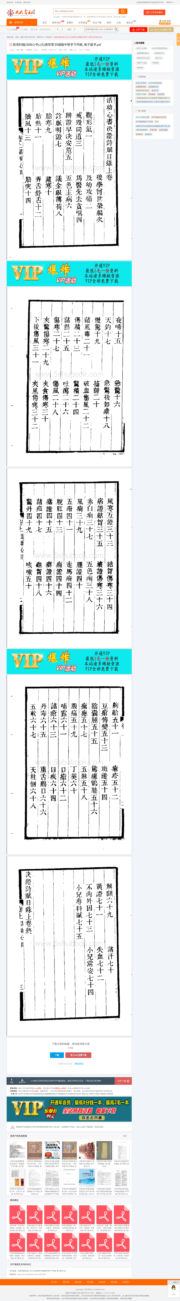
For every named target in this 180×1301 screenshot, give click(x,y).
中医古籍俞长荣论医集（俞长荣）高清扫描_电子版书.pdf (121, 1246)
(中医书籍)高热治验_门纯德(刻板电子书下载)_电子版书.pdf (121, 1182)
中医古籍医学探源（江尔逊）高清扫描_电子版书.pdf (87, 1246)
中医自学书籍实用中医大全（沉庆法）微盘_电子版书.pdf (17, 1182)
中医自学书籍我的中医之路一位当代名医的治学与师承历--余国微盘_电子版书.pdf (69, 1183)
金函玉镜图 (163, 130)
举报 (34, 30)
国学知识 (56, 22)
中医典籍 (151, 94)
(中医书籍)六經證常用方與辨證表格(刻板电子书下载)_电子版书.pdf (104, 1183)
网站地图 (78, 1282)
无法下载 (97, 22)
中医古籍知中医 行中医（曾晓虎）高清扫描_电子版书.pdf (87, 1218)
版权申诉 (45, 30)
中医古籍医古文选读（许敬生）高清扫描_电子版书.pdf (52, 1218)
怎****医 (19, 50)
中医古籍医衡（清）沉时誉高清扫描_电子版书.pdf (69, 1218)
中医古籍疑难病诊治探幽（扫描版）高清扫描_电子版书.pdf (17, 1246)
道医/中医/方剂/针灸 (27, 37)
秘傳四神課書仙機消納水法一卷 (73, 17)
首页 (44, 22)
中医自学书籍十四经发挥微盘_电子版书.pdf (104, 1154)
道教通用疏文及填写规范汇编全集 (99, 17)
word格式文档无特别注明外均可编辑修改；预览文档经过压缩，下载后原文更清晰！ (66, 1081)
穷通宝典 (153, 130)
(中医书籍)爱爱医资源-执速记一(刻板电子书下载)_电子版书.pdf (17, 1155)
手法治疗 (48, 37)
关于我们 (54, 1282)
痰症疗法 (155, 90)
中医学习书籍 (141, 94)
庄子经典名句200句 (159, 117)
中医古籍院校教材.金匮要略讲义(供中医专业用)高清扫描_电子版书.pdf (52, 1247)
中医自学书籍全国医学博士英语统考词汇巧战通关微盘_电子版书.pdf (52, 1155)
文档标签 (142, 77)
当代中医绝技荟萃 (155, 83)
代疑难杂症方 (153, 87)
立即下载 (138, 29)
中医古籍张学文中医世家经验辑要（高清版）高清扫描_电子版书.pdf (69, 1247)
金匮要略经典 (141, 87)
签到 (109, 22)
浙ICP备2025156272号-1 (86, 1293)
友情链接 (102, 1282)
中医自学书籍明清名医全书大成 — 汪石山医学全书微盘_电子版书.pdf (34, 1155)
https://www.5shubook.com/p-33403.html (32, 1274)
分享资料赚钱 (154, 12)
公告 (119, 22)
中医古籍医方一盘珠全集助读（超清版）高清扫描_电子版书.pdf (34, 1247)
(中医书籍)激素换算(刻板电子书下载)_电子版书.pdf (34, 1182)
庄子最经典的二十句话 (144, 122)
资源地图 (90, 1282)
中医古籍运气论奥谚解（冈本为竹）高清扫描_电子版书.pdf (34, 1218)
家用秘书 (139, 134)
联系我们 (126, 1282)
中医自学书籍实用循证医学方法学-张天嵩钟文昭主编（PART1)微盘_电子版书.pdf (87, 1183)
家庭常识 (148, 134)
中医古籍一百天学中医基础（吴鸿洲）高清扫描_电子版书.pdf (17, 1218)
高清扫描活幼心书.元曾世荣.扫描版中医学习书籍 (153, 98)
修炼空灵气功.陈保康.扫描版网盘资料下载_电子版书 (153, 126)
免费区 (69, 22)
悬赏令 (129, 22)
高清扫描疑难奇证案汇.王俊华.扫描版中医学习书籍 (153, 102)
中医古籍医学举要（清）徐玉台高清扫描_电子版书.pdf (104, 1246)
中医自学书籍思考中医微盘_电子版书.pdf (121, 1153)
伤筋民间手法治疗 (142, 90)
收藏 (23, 30)
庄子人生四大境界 (142, 117)
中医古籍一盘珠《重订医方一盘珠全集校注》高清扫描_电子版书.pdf (104, 1219)
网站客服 (114, 1282)
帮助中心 (169, 2)
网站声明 (66, 1282)
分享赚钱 (12, 30)
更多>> (125, 1136)
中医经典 (160, 94)
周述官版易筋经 (142, 130)
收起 (176, 1282)
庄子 (156, 122)
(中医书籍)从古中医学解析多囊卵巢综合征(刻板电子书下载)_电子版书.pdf (52, 1183)
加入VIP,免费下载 (161, 29)
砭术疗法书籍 (141, 83)
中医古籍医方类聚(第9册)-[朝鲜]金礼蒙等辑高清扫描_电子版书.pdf (121, 1219)
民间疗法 (40, 37)
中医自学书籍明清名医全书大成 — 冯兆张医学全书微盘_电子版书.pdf (69, 1155)
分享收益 (82, 22)
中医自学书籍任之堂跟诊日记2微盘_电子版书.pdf (87, 1154)
